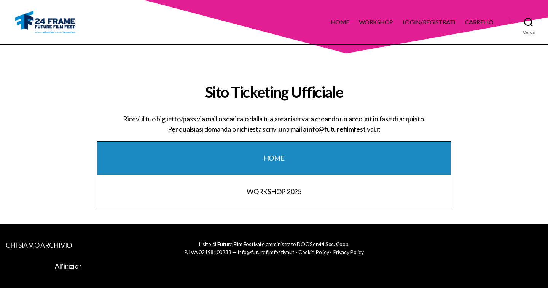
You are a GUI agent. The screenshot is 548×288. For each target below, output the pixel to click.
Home (340, 21)
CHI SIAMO (23, 245)
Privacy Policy (348, 252)
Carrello (479, 21)
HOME (274, 158)
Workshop (376, 21)
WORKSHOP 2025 (274, 191)
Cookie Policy (313, 252)
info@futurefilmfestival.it (343, 129)
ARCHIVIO (57, 245)
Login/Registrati (429, 21)
